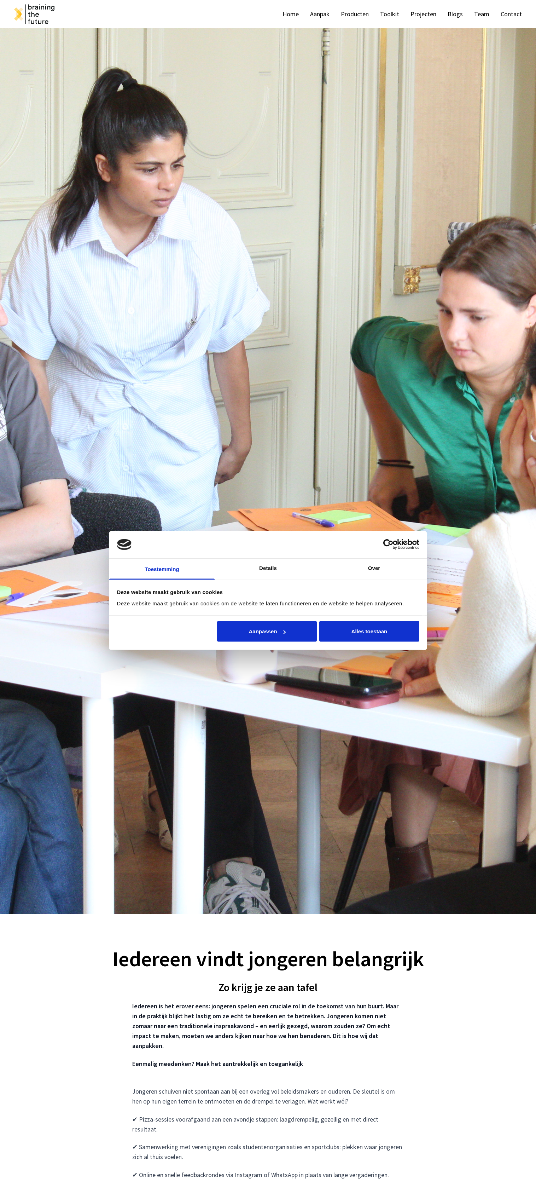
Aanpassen (267, 631)
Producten (355, 14)
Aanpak (320, 14)
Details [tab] (268, 568)
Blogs (455, 14)
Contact (511, 14)
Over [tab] (374, 568)
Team (481, 14)
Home (290, 14)
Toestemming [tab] (162, 569)
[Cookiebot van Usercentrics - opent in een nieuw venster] (388, 544)
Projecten (423, 14)
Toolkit (389, 14)
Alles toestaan (369, 631)
